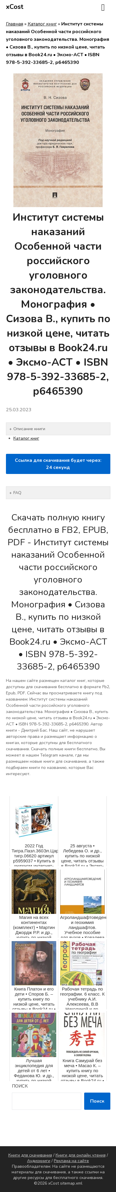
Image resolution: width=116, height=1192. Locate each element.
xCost (14, 6)
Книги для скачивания (30, 1155)
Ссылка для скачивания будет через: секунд (58, 464)
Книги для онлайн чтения (81, 1155)
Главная (14, 24)
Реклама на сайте (71, 1161)
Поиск (20, 1086)
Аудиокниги (38, 1161)
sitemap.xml (71, 1183)
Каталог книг (42, 24)
